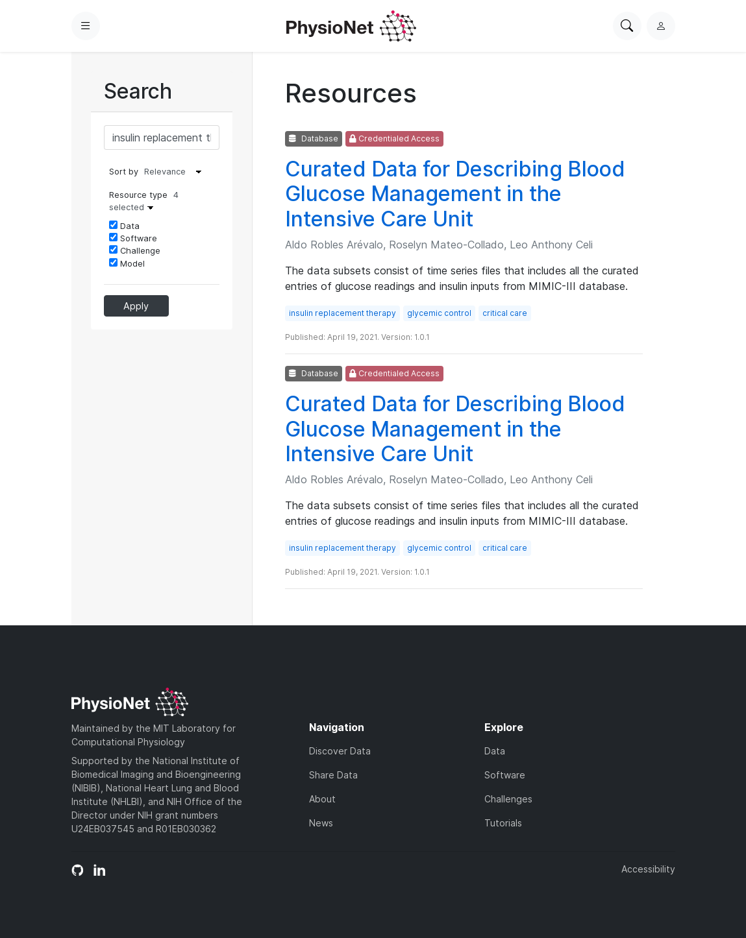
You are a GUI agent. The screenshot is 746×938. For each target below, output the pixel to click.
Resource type (144, 201)
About (322, 798)
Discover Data (340, 750)
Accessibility (648, 868)
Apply (136, 305)
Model (127, 263)
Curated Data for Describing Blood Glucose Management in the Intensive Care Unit (455, 194)
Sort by (123, 171)
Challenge (134, 250)
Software (133, 238)
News (321, 822)
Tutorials (503, 822)
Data (124, 226)
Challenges (508, 798)
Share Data (333, 774)
